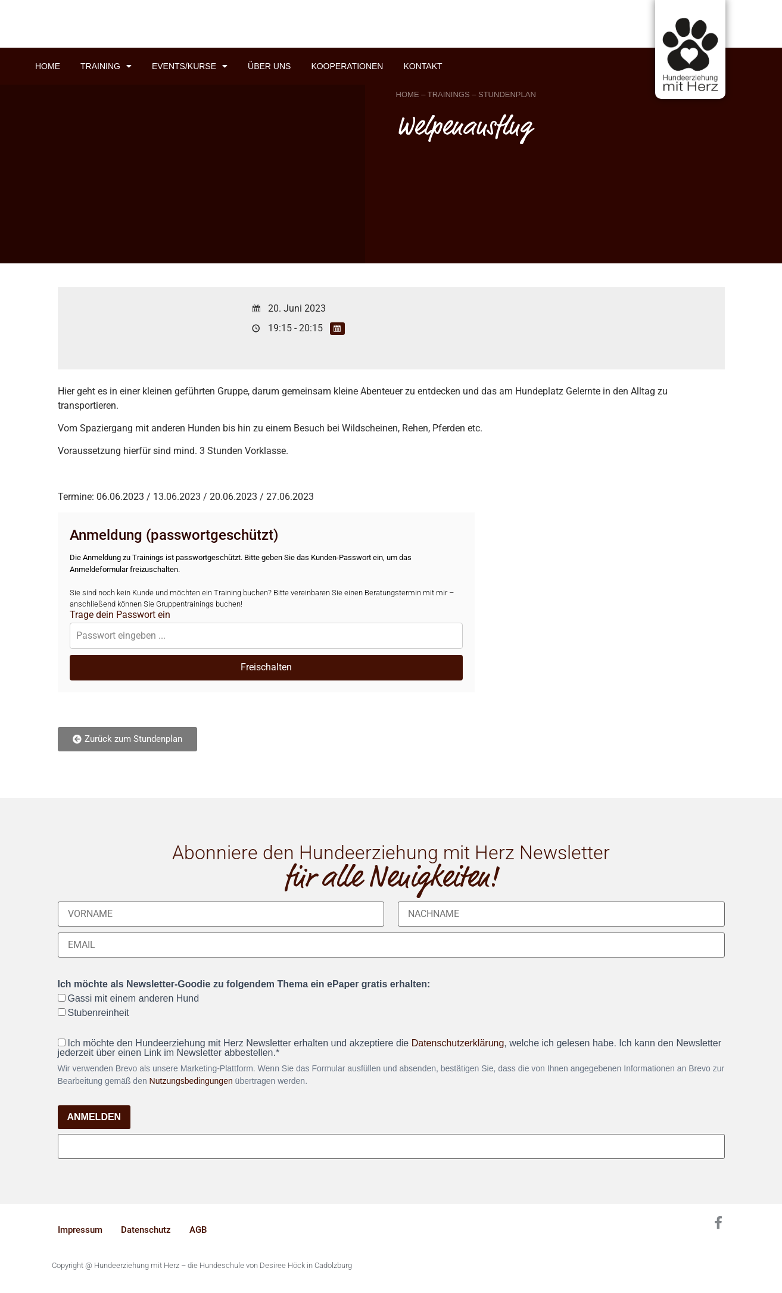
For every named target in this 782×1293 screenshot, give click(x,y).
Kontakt (422, 66)
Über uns (269, 66)
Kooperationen (347, 66)
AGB (198, 1229)
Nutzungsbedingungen (191, 1081)
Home (47, 66)
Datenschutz (146, 1229)
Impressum (80, 1229)
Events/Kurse (190, 66)
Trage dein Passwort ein (120, 615)
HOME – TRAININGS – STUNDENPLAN (466, 94)
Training (106, 66)
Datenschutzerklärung (458, 1043)
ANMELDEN (94, 1117)
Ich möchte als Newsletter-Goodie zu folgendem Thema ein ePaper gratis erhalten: (244, 984)
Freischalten (266, 667)
